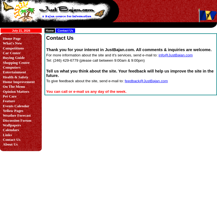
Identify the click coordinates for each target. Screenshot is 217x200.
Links (7, 135)
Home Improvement (19, 82)
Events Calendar (16, 106)
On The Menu (14, 86)
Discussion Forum (17, 120)
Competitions (13, 48)
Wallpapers (12, 125)
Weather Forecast (17, 115)
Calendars (11, 130)
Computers (12, 67)
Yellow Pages (13, 111)
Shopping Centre (16, 63)
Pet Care (10, 96)
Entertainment (14, 72)
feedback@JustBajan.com (146, 81)
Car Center (12, 53)
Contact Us (11, 140)
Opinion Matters (16, 91)
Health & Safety (15, 77)
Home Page (12, 38)
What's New (12, 43)
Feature (9, 101)
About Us (10, 144)
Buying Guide (14, 58)
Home (50, 30)
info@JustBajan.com (176, 55)
